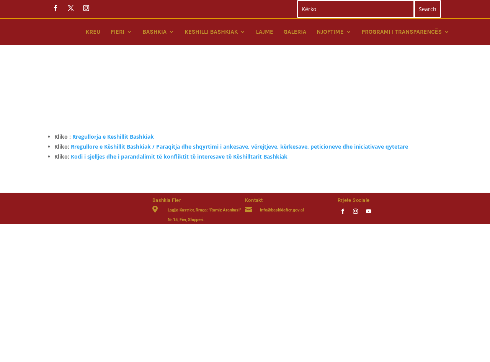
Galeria (295, 31)
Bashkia (154, 31)
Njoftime (330, 31)
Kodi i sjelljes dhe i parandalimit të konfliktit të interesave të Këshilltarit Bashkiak (179, 106)
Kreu (93, 31)
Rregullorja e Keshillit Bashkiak (113, 86)
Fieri (117, 31)
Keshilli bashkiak (211, 31)
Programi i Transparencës (402, 31)
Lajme (264, 31)
